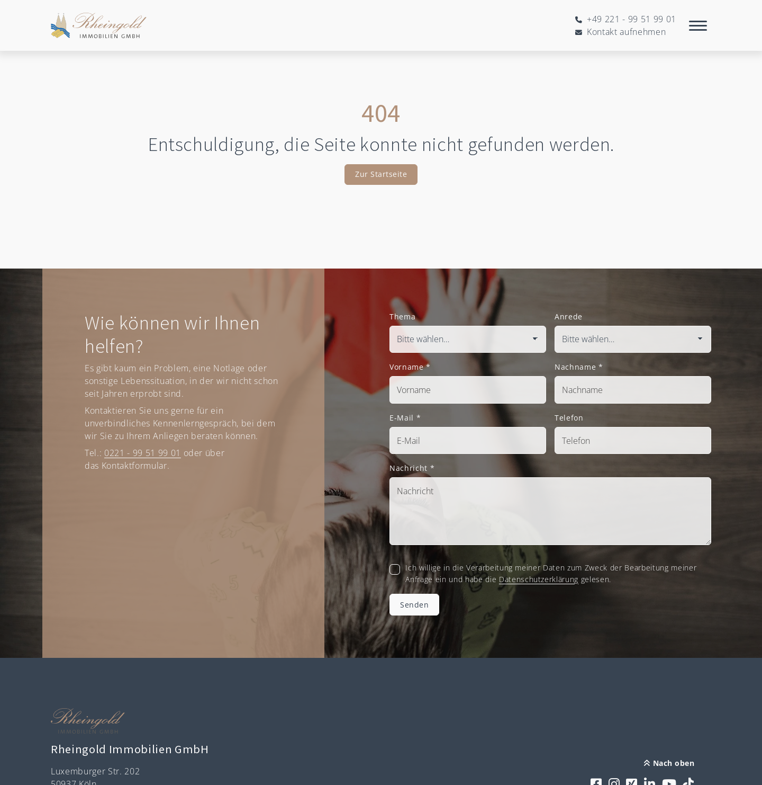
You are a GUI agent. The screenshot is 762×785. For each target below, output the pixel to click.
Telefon (569, 418)
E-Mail (405, 418)
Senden (414, 605)
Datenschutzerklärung (538, 579)
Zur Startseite (381, 174)
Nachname (579, 367)
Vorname (410, 367)
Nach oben (669, 763)
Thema (402, 316)
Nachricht (411, 468)
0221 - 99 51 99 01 (142, 453)
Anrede (569, 316)
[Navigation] (698, 25)
